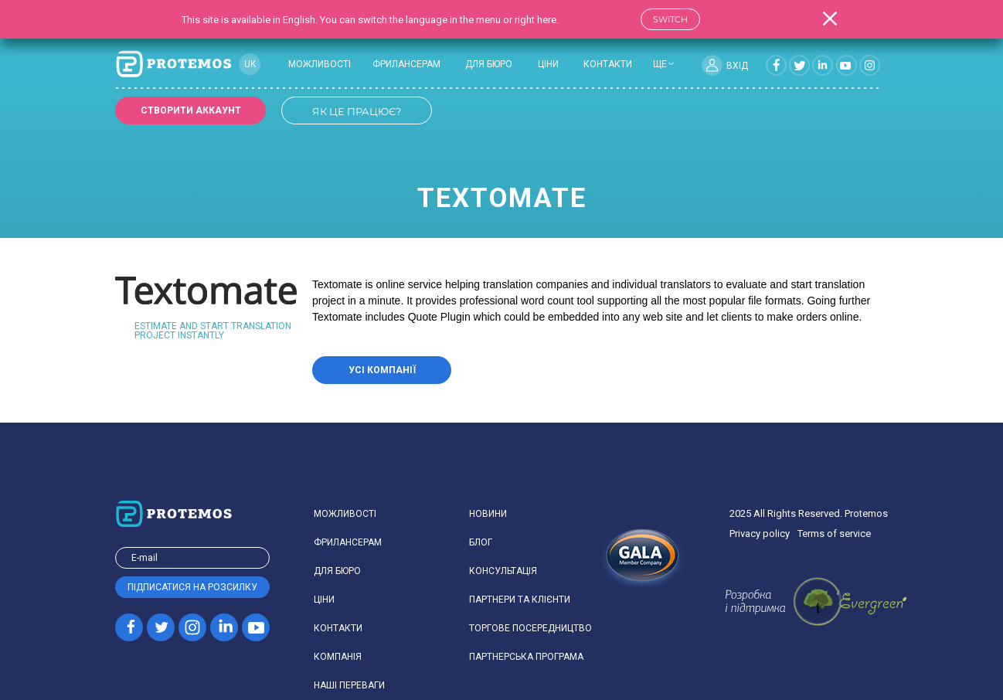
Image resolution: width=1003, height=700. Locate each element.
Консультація (503, 571)
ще (660, 64)
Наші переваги (349, 685)
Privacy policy (759, 533)
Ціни (548, 64)
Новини (488, 513)
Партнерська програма (526, 656)
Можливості (319, 64)
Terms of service (834, 533)
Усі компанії (382, 370)
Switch (670, 19)
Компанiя (338, 656)
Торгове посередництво (530, 628)
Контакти (607, 64)
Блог (480, 542)
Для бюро (488, 64)
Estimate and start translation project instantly (212, 330)
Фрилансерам (406, 64)
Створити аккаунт (191, 110)
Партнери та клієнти (519, 599)
